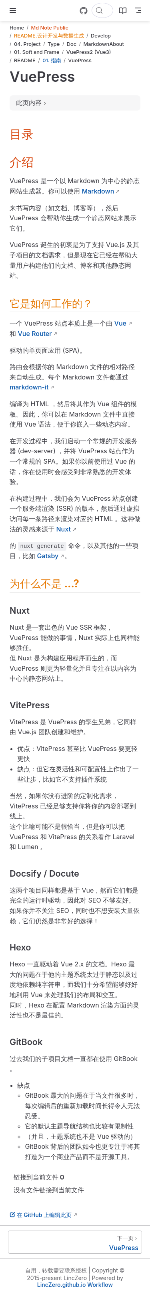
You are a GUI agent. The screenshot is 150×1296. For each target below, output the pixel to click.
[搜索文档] (102, 10)
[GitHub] (83, 10)
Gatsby (48, 556)
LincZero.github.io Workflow (75, 1284)
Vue (120, 323)
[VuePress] (75, 1242)
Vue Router (35, 334)
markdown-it (29, 387)
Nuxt (63, 529)
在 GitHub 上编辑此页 (41, 1214)
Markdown (98, 191)
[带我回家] (28, 10)
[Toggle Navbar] (138, 10)
